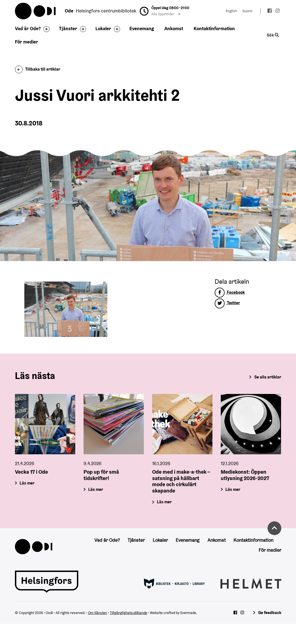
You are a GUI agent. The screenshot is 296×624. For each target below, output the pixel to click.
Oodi (35, 11)
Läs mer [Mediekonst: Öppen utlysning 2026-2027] (233, 489)
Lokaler (103, 28)
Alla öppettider (166, 14)
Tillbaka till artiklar (38, 69)
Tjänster (68, 28)
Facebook (230, 292)
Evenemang (141, 28)
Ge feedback (269, 612)
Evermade (188, 612)
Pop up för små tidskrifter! (101, 474)
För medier (26, 42)
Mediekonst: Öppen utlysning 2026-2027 (245, 474)
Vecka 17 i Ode (31, 471)
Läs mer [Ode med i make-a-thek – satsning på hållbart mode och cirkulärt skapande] (164, 501)
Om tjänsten (97, 612)
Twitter (227, 302)
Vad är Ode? (28, 28)
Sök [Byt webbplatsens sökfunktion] (273, 35)
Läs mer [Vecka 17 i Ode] (27, 482)
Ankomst (173, 28)
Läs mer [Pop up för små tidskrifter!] (95, 489)
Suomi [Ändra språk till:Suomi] (247, 11)
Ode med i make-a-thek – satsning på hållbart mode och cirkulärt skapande (181, 481)
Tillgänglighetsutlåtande (128, 612)
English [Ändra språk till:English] (231, 11)
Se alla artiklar (267, 377)
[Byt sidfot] (45, 29)
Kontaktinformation (214, 28)
